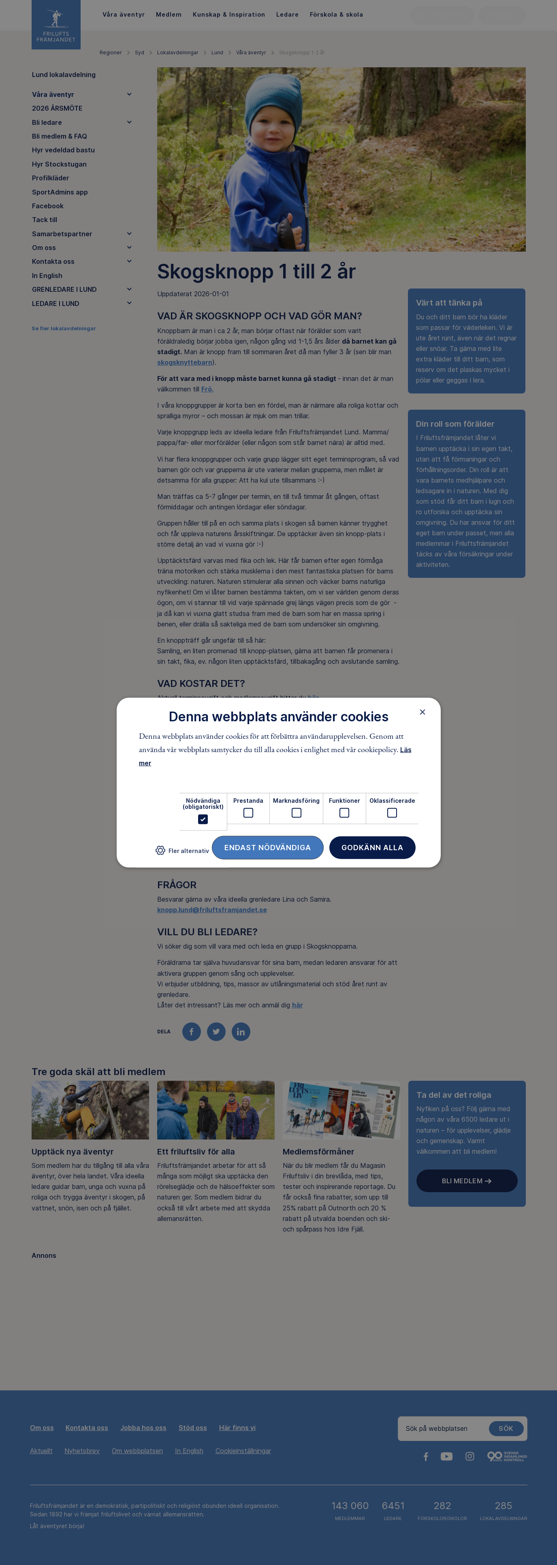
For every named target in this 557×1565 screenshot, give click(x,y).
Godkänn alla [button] (372, 847)
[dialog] (279, 783)
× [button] (422, 712)
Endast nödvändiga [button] (267, 847)
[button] (182, 853)
